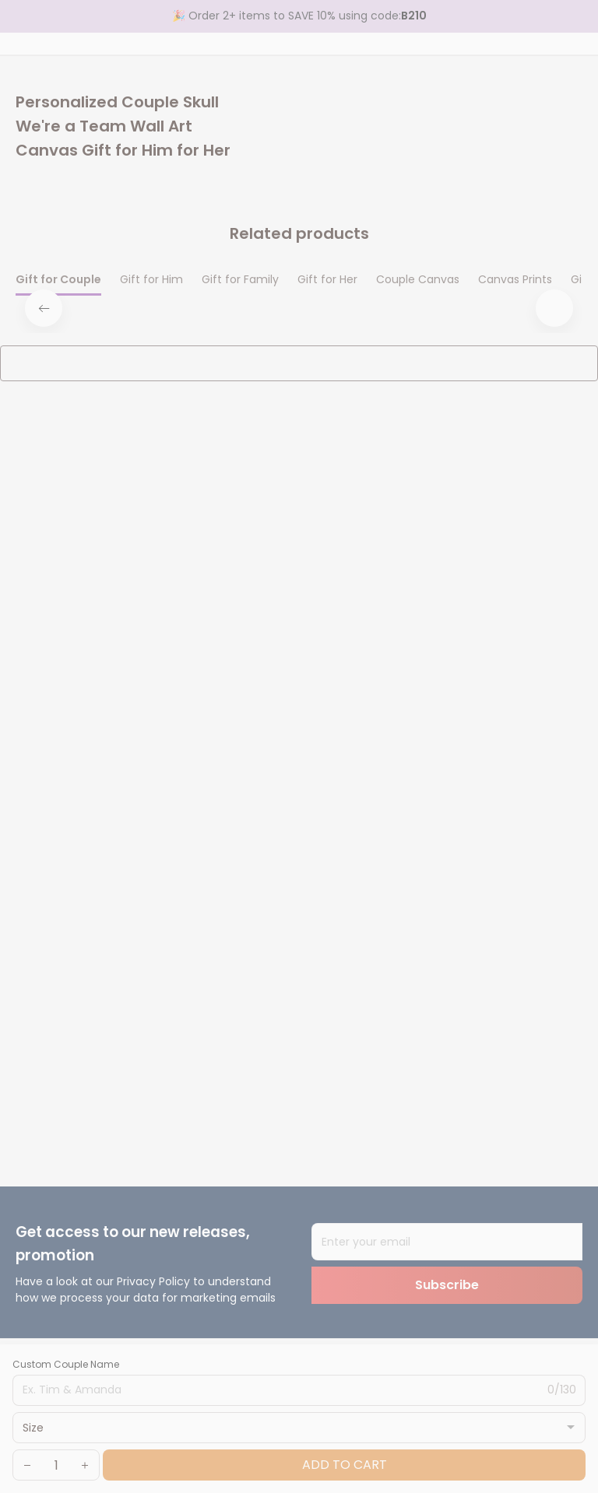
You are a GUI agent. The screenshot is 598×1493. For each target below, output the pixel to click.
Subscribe (447, 1285)
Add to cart (344, 1465)
